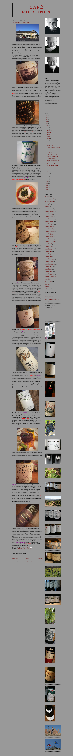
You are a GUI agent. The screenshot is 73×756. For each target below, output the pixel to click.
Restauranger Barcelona (49, 209)
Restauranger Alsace (48, 208)
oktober (48, 134)
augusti (48, 138)
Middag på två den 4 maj (51, 163)
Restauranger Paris (48, 246)
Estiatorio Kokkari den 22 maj (52, 156)
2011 (47, 183)
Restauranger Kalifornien (24, 548)
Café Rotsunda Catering (49, 198)
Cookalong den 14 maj (51, 158)
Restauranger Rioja (48, 254)
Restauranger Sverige (49, 266)
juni (48, 142)
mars (48, 169)
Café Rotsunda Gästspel (49, 201)
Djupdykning (47, 203)
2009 (47, 187)
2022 (47, 119)
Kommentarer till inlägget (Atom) (25, 560)
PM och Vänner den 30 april (52, 165)
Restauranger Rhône (48, 251)
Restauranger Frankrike (49, 216)
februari (48, 171)
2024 (47, 115)
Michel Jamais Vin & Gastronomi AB (52, 299)
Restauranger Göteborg (49, 218)
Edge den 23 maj (50, 152)
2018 (47, 125)
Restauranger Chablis (49, 213)
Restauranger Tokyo (48, 269)
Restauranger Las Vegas (49, 228)
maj (48, 143)
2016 (47, 129)
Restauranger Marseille (49, 236)
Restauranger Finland (49, 214)
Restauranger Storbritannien (50, 264)
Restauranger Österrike (49, 277)
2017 (47, 127)
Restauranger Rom (48, 256)
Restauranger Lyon (48, 233)
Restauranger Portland (49, 249)
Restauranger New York (49, 239)
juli (48, 140)
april (48, 168)
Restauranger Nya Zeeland (50, 241)
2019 (47, 123)
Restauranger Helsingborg (49, 219)
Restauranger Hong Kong (49, 221)
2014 (47, 177)
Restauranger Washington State (50, 276)
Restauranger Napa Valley (49, 238)
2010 (47, 185)
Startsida (27, 558)
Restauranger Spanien (49, 261)
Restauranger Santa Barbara (50, 259)
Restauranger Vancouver (49, 273)
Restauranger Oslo (48, 244)
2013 (47, 179)
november (49, 132)
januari (48, 173)
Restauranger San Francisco (50, 258)
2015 (47, 176)
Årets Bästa (47, 282)
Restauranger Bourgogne (49, 211)
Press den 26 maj (50, 145)
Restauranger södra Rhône (50, 268)
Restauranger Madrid (49, 234)
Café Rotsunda (47, 196)
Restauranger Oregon (49, 243)
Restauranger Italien (48, 223)
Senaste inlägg (15, 558)
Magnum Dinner (48, 204)
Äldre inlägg (40, 558)
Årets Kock (47, 284)
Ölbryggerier (47, 286)
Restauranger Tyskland (49, 271)
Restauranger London (49, 229)
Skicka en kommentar (16, 556)
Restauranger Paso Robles (49, 248)
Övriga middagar (48, 288)
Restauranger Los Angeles (49, 231)
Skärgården (47, 279)
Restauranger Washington (49, 274)
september (49, 136)
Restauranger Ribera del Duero (50, 253)
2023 (47, 117)
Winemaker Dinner (48, 281)
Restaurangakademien (49, 301)
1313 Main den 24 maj (51, 150)
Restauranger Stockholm (49, 262)
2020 (47, 121)
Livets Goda (47, 297)
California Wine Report (49, 296)
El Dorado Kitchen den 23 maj (52, 154)
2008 (47, 189)
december (49, 130)
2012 (47, 181)
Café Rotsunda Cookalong (50, 199)
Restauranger (47, 206)
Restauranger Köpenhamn (49, 226)
